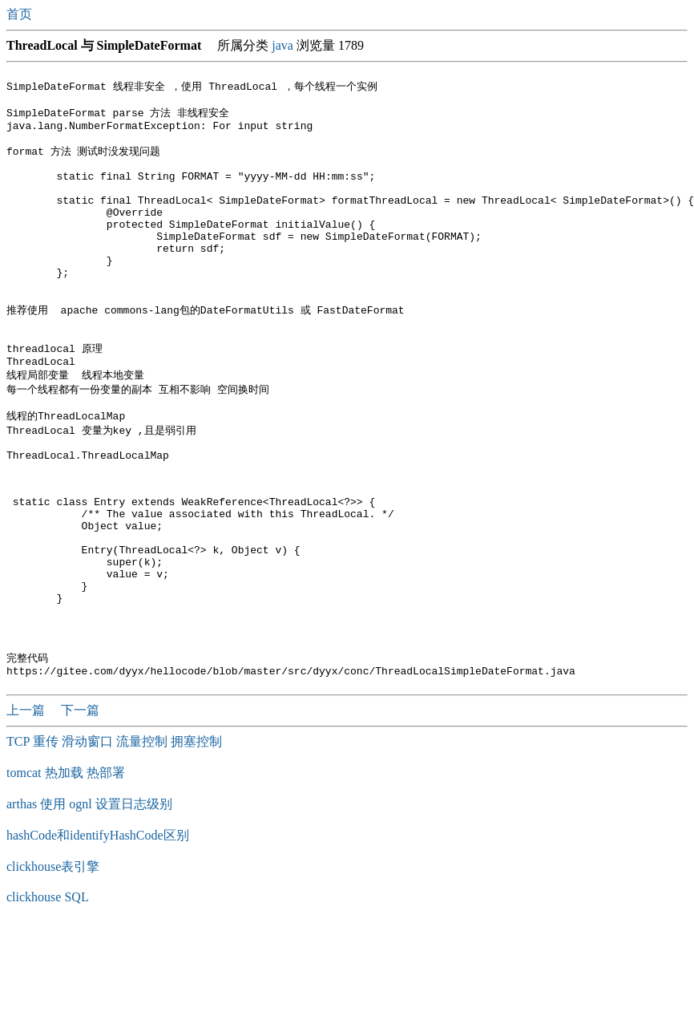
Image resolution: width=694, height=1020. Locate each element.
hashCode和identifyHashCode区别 (97, 930)
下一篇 (80, 805)
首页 (20, 14)
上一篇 (27, 805)
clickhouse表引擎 (52, 961)
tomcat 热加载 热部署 (65, 867)
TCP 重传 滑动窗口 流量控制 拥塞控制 (114, 836)
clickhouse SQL (47, 991)
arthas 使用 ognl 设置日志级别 (89, 898)
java (282, 45)
